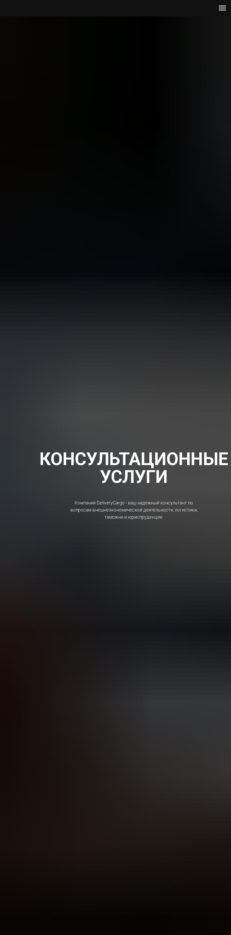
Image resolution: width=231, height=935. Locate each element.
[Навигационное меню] (222, 8)
